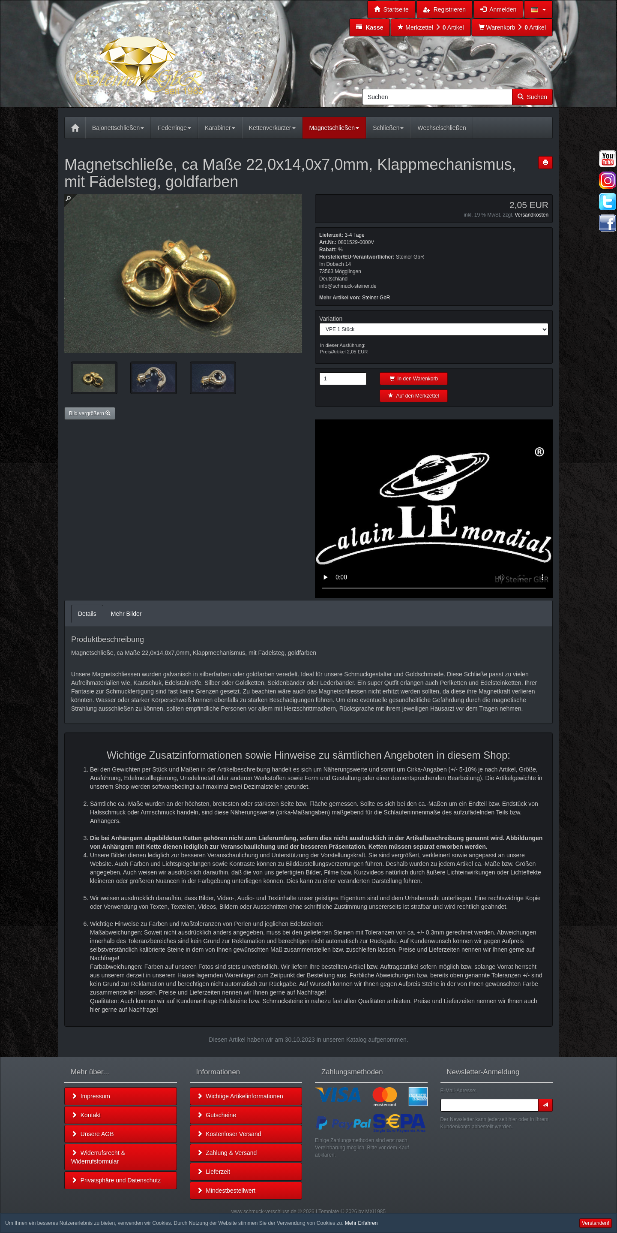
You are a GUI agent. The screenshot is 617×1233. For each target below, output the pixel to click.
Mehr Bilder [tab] (126, 613)
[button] (538, 9)
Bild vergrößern (90, 413)
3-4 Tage (354, 235)
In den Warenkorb (413, 379)
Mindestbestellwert (226, 1190)
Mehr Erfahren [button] (361, 1223)
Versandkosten (531, 215)
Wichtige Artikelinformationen (240, 1096)
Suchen (532, 96)
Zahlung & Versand (227, 1152)
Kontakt (86, 1115)
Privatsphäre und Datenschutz (116, 1180)
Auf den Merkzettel (413, 396)
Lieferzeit (214, 1171)
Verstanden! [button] (595, 1223)
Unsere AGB (92, 1134)
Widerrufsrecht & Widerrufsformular (98, 1157)
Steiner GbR (376, 298)
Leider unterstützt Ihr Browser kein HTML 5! (434, 508)
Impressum (90, 1096)
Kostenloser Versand (229, 1134)
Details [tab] (87, 613)
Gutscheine (217, 1115)
